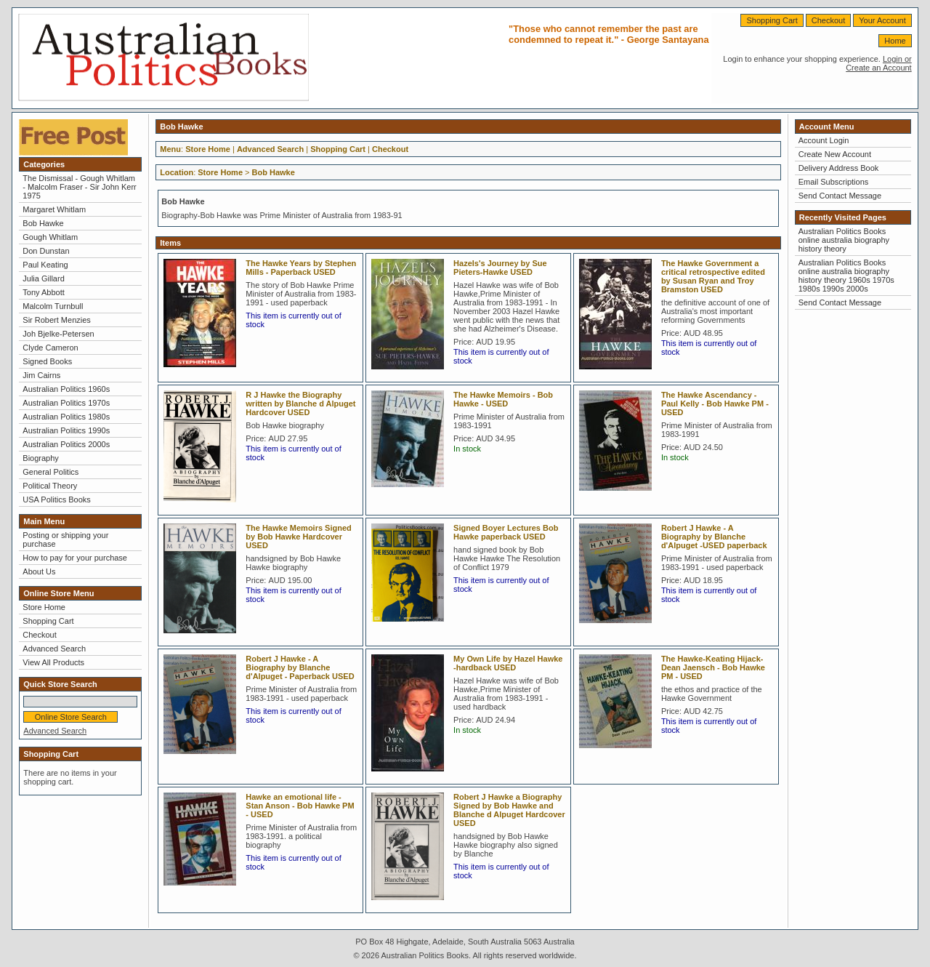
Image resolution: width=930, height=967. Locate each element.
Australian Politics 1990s (66, 430)
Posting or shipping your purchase (65, 539)
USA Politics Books (57, 499)
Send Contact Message (839, 195)
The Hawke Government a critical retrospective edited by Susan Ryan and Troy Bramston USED (713, 276)
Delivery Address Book (838, 168)
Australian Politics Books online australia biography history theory (843, 240)
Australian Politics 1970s (66, 402)
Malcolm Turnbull (53, 306)
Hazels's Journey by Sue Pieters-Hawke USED (500, 267)
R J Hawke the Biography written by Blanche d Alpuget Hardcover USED (300, 403)
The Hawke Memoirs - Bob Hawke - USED (503, 399)
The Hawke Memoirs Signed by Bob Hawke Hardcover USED (298, 536)
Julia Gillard (43, 278)
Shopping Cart (771, 20)
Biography (41, 458)
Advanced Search (54, 648)
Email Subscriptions (833, 181)
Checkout (828, 20)
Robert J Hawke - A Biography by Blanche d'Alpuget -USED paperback (714, 536)
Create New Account (834, 154)
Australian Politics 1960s (66, 389)
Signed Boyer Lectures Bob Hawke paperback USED (505, 532)
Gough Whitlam (50, 237)
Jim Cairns (41, 375)
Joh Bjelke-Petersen (58, 333)
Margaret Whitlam (54, 209)
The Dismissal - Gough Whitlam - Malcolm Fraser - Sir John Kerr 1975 (79, 187)
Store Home (44, 607)
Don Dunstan (46, 250)
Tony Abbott (44, 292)
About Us (39, 571)
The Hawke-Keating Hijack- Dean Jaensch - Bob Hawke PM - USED (713, 667)
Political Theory (50, 485)
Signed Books (47, 361)
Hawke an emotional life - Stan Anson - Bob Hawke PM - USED (300, 806)
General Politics (50, 472)
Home (894, 40)
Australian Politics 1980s (66, 416)
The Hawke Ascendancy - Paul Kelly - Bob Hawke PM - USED (715, 403)
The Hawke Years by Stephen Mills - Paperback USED (301, 267)
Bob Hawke (43, 223)
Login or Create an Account (879, 63)
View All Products (53, 662)
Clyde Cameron (50, 347)
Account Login (823, 140)
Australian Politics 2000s (66, 444)
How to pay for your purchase (75, 557)
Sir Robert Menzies (57, 320)
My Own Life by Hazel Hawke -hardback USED (507, 663)
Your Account (882, 20)
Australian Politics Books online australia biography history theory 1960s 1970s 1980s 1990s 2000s (846, 275)
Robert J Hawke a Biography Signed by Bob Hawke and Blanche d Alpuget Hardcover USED (509, 810)
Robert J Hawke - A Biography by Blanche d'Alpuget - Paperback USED (300, 667)
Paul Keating (45, 264)
